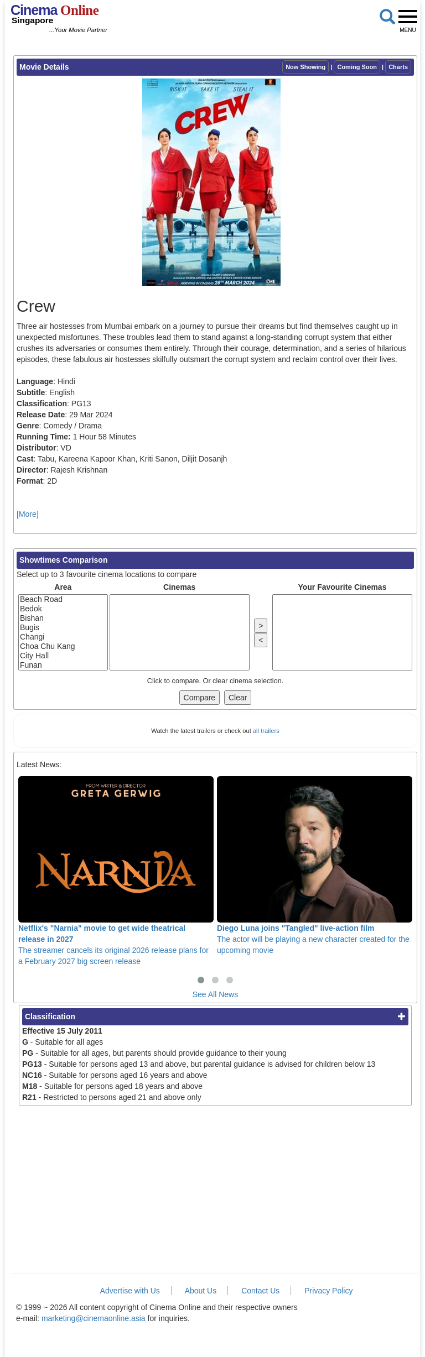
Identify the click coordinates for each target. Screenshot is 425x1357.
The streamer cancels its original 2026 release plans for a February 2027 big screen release (116, 871)
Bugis (63, 627)
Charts (398, 67)
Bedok (63, 609)
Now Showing (305, 67)
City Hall (63, 656)
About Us (201, 1290)
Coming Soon (357, 67)
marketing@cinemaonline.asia (94, 1318)
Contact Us (260, 1290)
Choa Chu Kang (63, 646)
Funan (63, 665)
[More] (28, 514)
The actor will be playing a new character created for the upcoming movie (314, 865)
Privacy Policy (328, 1290)
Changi (63, 637)
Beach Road (63, 599)
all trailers (266, 730)
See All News (215, 994)
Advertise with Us (130, 1290)
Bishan (63, 618)
